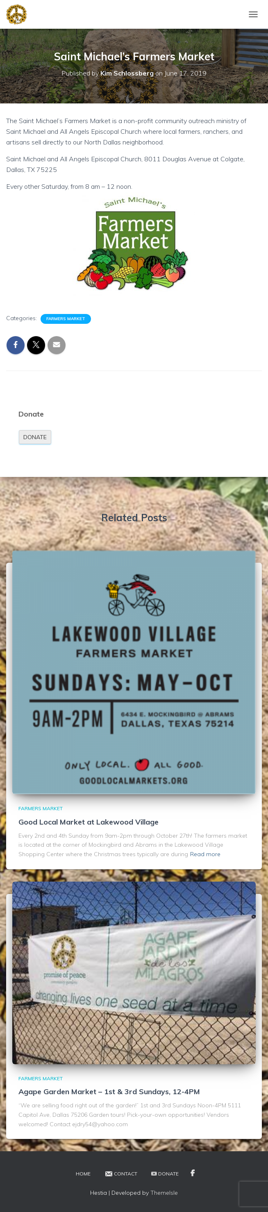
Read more (205, 854)
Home (83, 1174)
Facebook (192, 1173)
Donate (35, 437)
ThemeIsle (164, 1192)
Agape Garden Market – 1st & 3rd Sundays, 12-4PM (109, 1091)
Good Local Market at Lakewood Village (88, 822)
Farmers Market (65, 318)
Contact (120, 1174)
